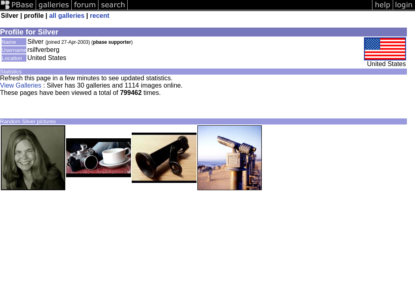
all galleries (66, 15)
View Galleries (20, 85)
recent (99, 15)
